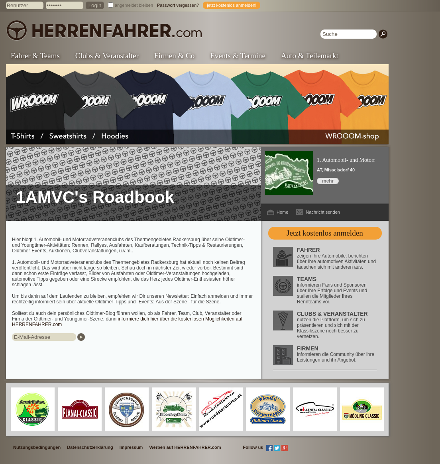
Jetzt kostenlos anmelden (325, 233)
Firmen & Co (174, 55)
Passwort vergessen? (178, 5)
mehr (328, 181)
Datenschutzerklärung (90, 447)
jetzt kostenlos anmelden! (231, 5)
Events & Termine (237, 55)
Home (282, 212)
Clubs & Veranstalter (107, 55)
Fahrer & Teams (35, 55)
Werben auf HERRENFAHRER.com (185, 447)
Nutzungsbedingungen (37, 447)
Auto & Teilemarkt (309, 55)
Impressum (131, 447)
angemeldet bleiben (134, 5)
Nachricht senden (323, 212)
